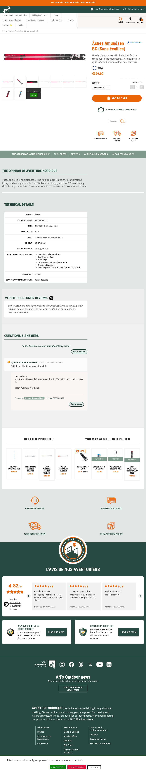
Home (4, 31)
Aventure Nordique (47, 708)
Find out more (56, 632)
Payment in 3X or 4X (111, 508)
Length (95, 83)
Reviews (75, 154)
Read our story (84, 719)
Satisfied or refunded (100, 743)
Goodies (68, 740)
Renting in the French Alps (44, 737)
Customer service (34, 508)
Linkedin (109, 664)
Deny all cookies (77, 767)
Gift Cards (68, 745)
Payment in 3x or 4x (100, 139)
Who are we (43, 727)
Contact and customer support (99, 728)
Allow (34, 95)
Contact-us (42, 743)
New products (70, 727)
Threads (80, 664)
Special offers (70, 736)
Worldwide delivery (117, 139)
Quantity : (137, 82)
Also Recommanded (123, 154)
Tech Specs (60, 154)
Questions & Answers (96, 154)
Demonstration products (71, 751)
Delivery (94, 734)
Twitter (90, 664)
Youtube (99, 664)
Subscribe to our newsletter (73, 688)
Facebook (71, 664)
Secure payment (98, 739)
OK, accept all (58, 767)
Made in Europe (71, 731)
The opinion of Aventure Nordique (30, 154)
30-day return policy (133, 139)
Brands (40, 731)
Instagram (62, 664)
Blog (44, 664)
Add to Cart (119, 98)
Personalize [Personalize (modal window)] (94, 767)
